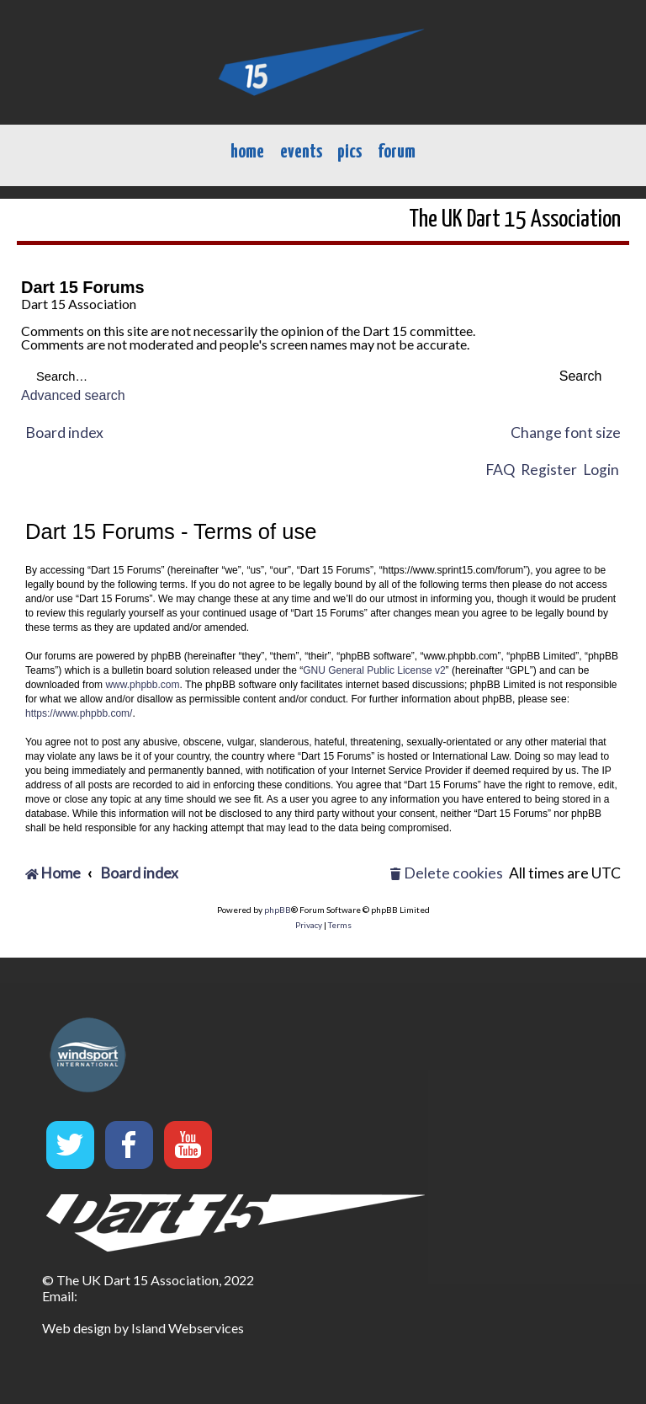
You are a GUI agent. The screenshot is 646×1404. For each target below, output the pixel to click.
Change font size (566, 432)
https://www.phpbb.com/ (78, 713)
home (247, 152)
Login (601, 469)
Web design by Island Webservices (143, 1328)
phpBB (277, 910)
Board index (64, 432)
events (301, 152)
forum (397, 152)
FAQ (500, 469)
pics (349, 152)
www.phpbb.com (142, 685)
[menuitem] (446, 873)
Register (549, 469)
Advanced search (73, 395)
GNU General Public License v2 (374, 670)
